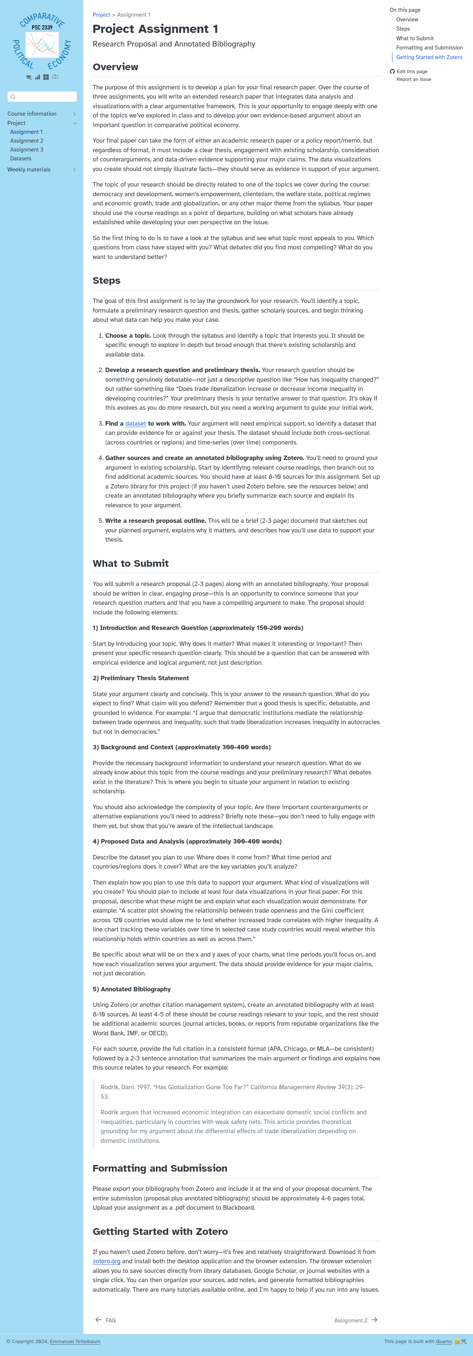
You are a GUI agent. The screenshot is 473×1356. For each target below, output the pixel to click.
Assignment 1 (133, 14)
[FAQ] (105, 1320)
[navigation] (38, 114)
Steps (403, 28)
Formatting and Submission (429, 47)
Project (101, 14)
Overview (407, 19)
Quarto (444, 1341)
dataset (136, 423)
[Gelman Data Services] (37, 78)
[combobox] (42, 96)
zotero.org (106, 1261)
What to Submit (414, 38)
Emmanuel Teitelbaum (75, 1341)
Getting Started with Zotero (429, 57)
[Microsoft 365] (46, 78)
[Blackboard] (28, 78)
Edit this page (409, 72)
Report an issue (411, 79)
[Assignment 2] (356, 1320)
